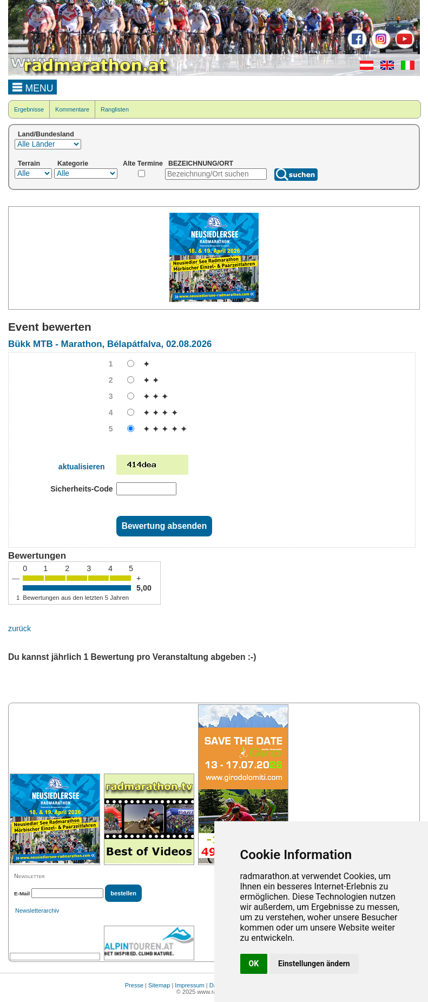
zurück (19, 628)
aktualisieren (81, 466)
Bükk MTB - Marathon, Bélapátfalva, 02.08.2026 (110, 344)
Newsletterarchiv (37, 910)
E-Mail (22, 893)
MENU (33, 87)
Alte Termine (143, 163)
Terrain (29, 163)
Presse (134, 985)
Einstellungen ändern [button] (314, 963)
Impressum (189, 985)
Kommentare (72, 109)
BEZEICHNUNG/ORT (200, 163)
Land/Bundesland (46, 134)
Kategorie (72, 163)
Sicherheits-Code (81, 488)
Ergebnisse (29, 109)
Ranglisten (115, 109)
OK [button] (254, 963)
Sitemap (159, 985)
